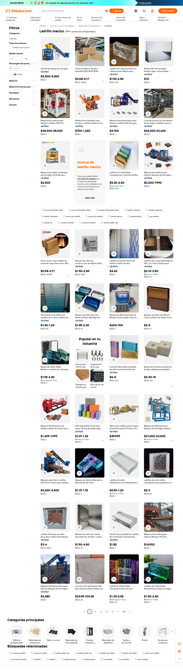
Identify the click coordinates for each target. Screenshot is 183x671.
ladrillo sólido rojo (109, 223)
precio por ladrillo (71, 216)
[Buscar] (116, 11)
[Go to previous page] (84, 611)
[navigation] (21, 319)
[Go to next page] (129, 611)
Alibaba (42, 26)
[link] (179, 644)
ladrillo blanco (115, 216)
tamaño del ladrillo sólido (107, 210)
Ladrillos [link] (108, 26)
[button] (106, 11)
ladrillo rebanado (154, 210)
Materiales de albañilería (89, 26)
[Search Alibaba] (71, 10)
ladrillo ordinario (132, 210)
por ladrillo (153, 216)
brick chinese (141, 659)
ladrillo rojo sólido (105, 653)
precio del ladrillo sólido (52, 210)
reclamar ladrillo (66, 223)
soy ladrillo (106, 659)
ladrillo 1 (36, 659)
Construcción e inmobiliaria (62, 26)
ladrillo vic (46, 223)
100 (124, 612)
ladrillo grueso (68, 659)
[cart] (144, 11)
